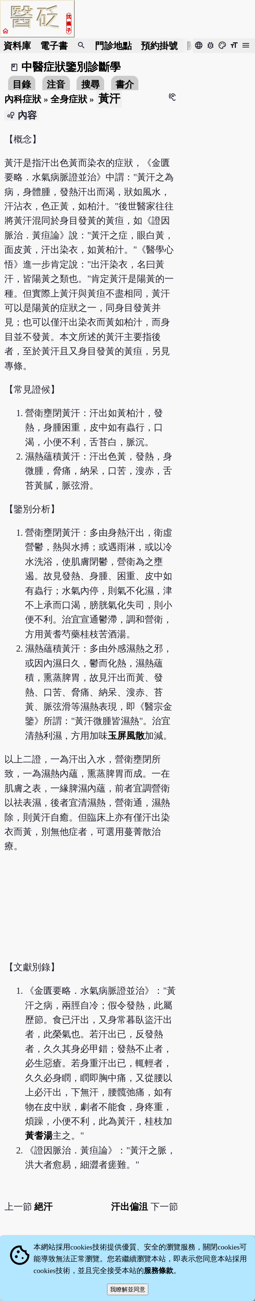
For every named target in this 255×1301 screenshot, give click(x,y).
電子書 (54, 46)
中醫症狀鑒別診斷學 (71, 67)
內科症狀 (22, 99)
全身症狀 (68, 99)
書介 (125, 84)
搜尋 (90, 84)
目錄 (22, 84)
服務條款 (158, 1270)
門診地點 (113, 46)
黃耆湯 (39, 1136)
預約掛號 (159, 46)
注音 (56, 84)
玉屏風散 (126, 736)
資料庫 (17, 46)
